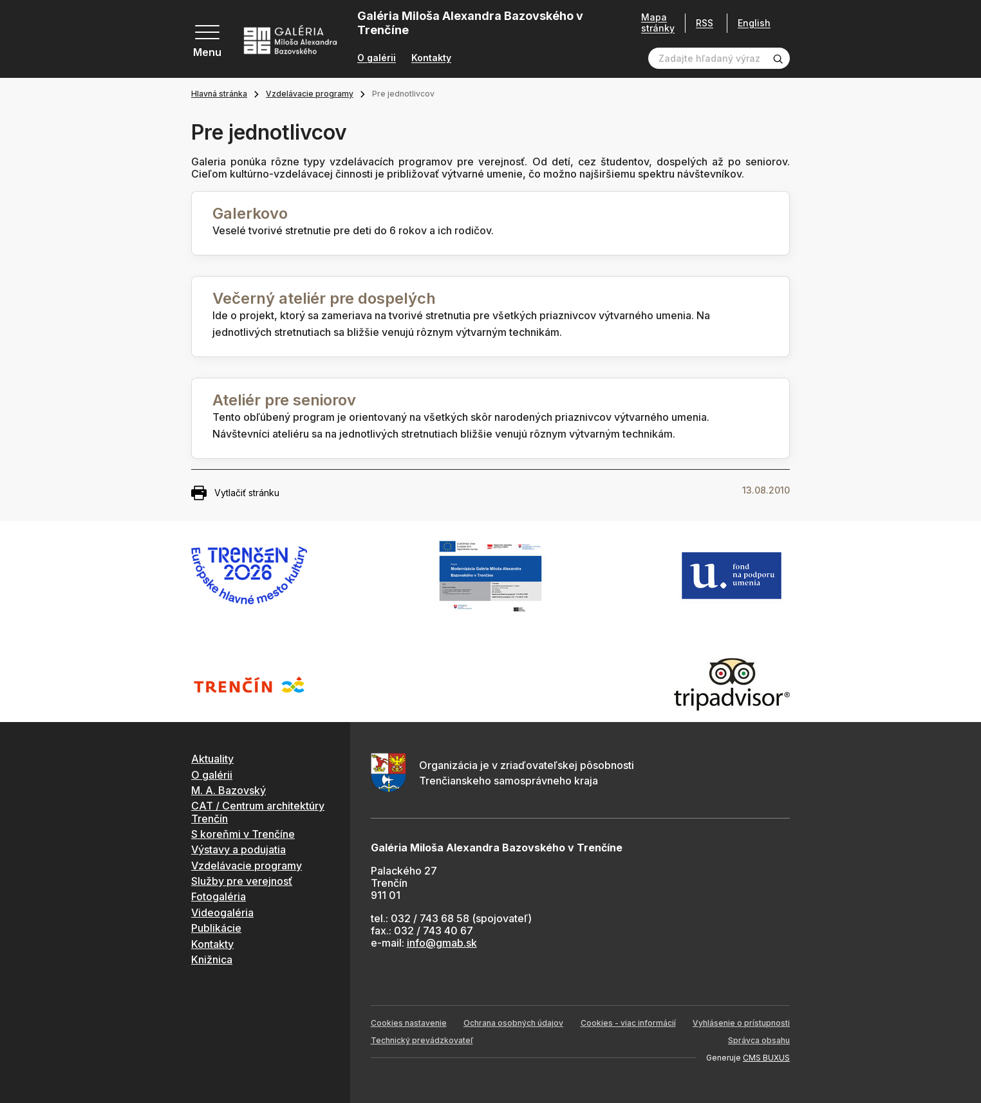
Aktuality (212, 758)
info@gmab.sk (442, 942)
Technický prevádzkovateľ (422, 1040)
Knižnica (211, 959)
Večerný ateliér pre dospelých (324, 298)
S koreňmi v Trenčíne (243, 834)
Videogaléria (222, 912)
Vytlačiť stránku (235, 493)
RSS (704, 22)
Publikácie (216, 928)
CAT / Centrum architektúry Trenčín (257, 811)
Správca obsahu (759, 1040)
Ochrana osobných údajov (513, 1023)
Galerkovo (250, 213)
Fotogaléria (218, 896)
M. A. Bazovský (228, 790)
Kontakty (431, 58)
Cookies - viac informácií (628, 1023)
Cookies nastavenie (409, 1023)
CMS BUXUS (766, 1057)
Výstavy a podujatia (238, 849)
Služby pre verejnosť (241, 881)
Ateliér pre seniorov (284, 400)
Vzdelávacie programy (309, 93)
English (754, 23)
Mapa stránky (658, 22)
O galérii (376, 58)
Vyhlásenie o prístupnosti (741, 1023)
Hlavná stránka (219, 93)
